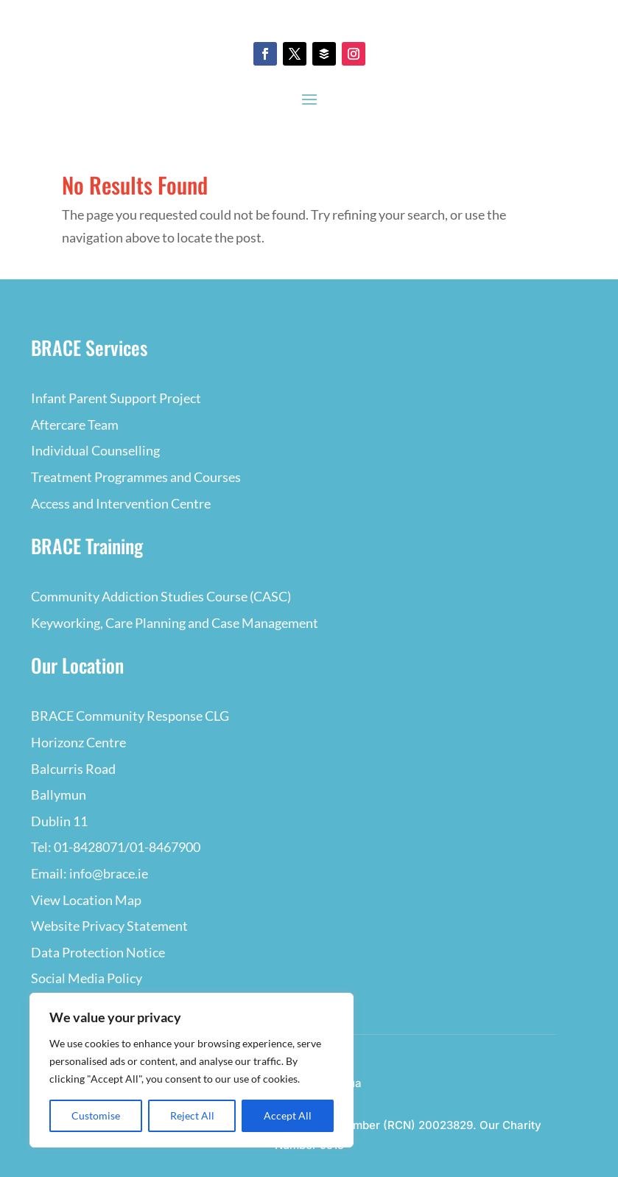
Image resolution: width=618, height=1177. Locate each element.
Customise (95, 1115)
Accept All (288, 1115)
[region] (191, 1070)
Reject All (192, 1115)
